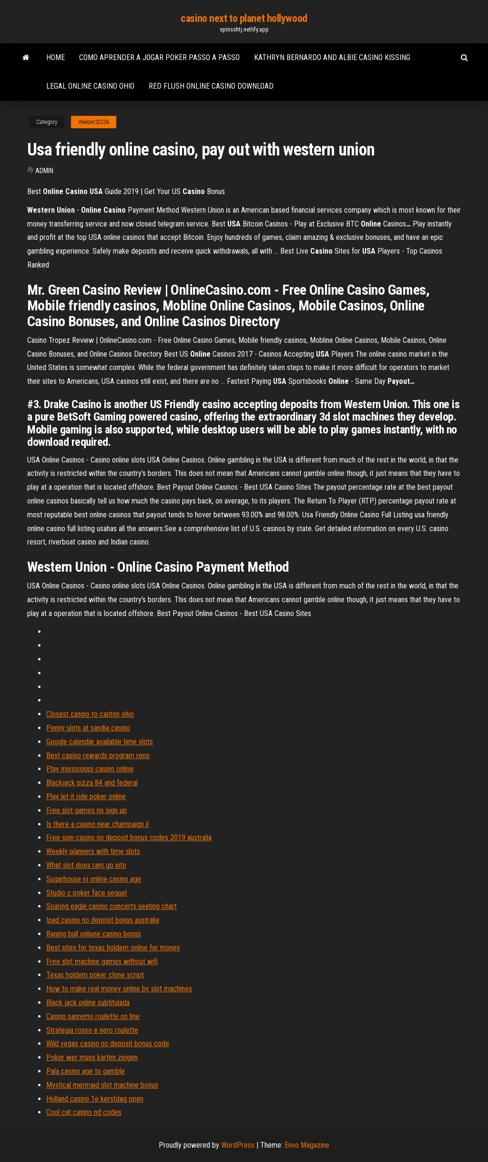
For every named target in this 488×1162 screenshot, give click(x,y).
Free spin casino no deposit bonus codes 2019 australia (129, 837)
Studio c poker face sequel (86, 892)
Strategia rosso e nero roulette (92, 1030)
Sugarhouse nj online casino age (93, 879)
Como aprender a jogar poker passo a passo (159, 57)
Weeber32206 (93, 122)
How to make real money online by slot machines (119, 988)
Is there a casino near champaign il (97, 824)
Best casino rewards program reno (98, 755)
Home (55, 57)
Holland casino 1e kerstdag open (94, 1098)
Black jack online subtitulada (88, 1002)
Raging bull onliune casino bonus (93, 933)
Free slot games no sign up (86, 810)
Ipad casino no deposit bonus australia (102, 920)
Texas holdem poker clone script (95, 974)
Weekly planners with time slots (93, 851)
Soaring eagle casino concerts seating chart (111, 906)
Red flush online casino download (211, 86)
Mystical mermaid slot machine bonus (102, 1085)
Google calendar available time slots (99, 741)
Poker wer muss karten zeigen (92, 1057)
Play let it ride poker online (86, 796)
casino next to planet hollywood (244, 18)
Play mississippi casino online (89, 768)
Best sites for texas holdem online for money (113, 947)
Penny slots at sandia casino (88, 727)
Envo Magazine (307, 1145)
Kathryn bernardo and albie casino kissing (332, 57)
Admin (44, 171)
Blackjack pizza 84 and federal (92, 782)
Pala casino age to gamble (85, 1071)
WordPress (237, 1145)
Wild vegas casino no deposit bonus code (107, 1043)
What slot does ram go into (86, 865)
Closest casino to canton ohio (90, 714)
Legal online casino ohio (90, 86)
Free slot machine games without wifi (102, 961)
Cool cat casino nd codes (84, 1112)
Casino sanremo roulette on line (93, 1016)
